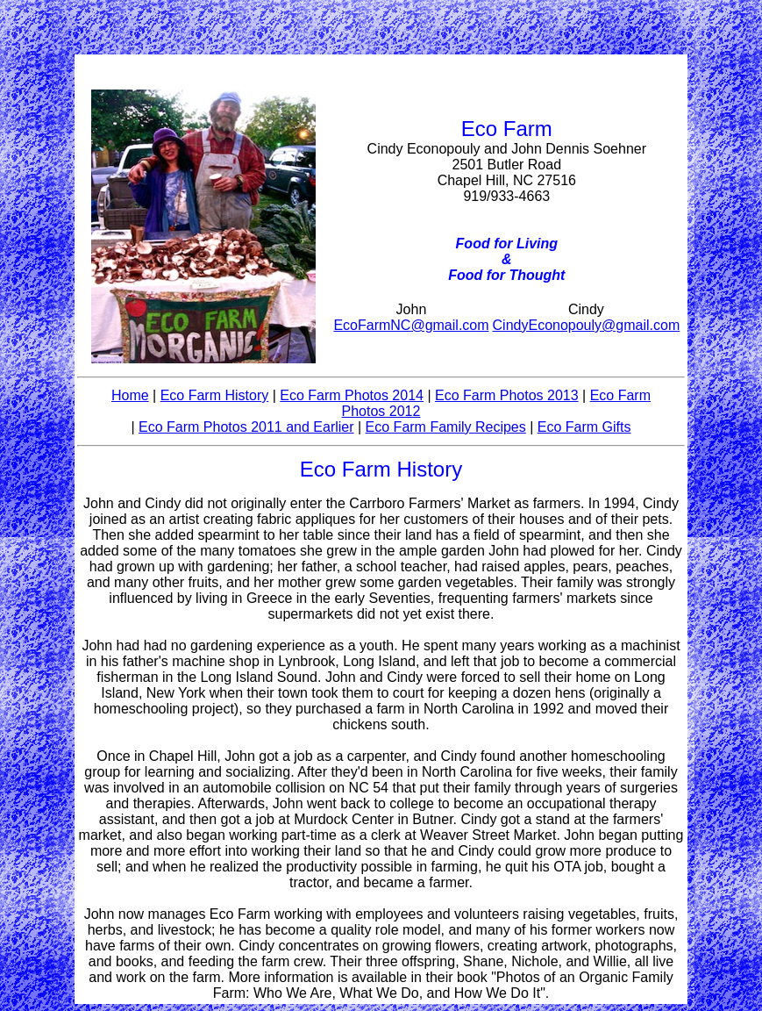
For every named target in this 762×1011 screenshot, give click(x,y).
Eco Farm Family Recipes (446, 426)
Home (130, 395)
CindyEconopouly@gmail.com (586, 325)
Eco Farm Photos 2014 (352, 395)
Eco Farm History (214, 395)
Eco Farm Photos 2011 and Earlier (246, 426)
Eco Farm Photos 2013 (507, 395)
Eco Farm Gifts (584, 426)
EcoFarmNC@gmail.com (410, 325)
